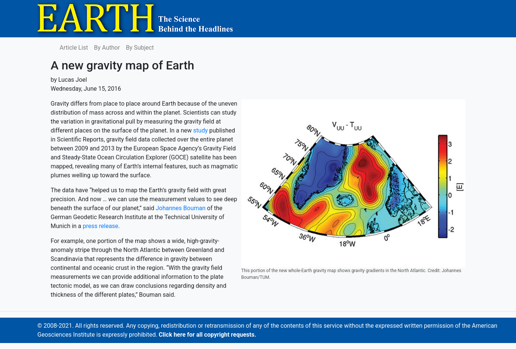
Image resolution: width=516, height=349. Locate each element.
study (200, 130)
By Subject (140, 47)
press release (100, 226)
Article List (74, 47)
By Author (107, 47)
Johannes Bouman (181, 208)
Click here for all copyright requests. (207, 334)
